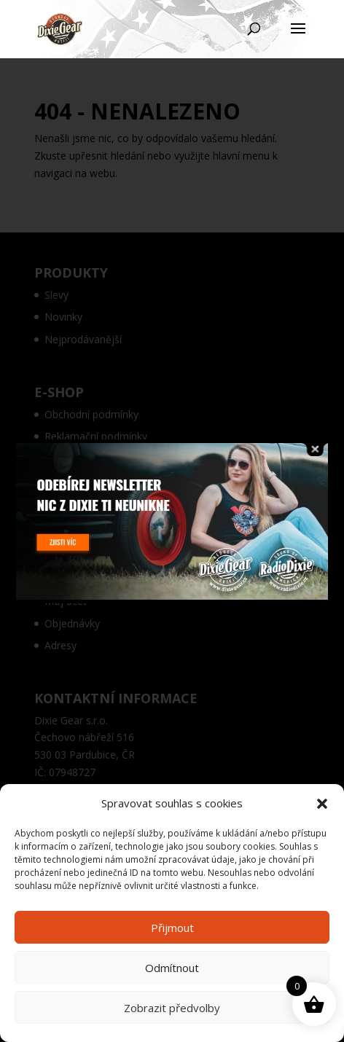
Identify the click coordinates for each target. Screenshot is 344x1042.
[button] (322, 803)
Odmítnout (172, 967)
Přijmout (172, 927)
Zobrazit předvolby (172, 1007)
